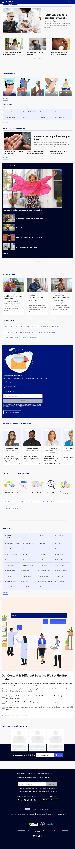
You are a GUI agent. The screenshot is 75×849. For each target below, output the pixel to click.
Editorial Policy (30, 814)
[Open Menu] (2, 2)
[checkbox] (22, 382)
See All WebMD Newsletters (12, 412)
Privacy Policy (36, 404)
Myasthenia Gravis (8, 429)
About (34, 809)
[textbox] (45, 755)
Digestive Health (67, 429)
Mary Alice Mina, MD (52, 448)
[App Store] (45, 800)
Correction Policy (52, 814)
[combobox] (45, 755)
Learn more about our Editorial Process (15, 715)
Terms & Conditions (26, 404)
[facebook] (18, 800)
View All (5, 99)
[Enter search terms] (22, 396)
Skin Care (46, 429)
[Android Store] (54, 800)
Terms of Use (61, 814)
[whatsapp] (35, 800)
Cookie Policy (21, 814)
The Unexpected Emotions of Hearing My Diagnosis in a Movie (11, 459)
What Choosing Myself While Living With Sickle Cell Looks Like (31, 459)
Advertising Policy (41, 814)
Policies (27, 809)
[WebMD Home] (9, 2)
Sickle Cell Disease (28, 429)
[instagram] (25, 800)
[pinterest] (31, 800)
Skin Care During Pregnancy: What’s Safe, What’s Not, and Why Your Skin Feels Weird (51, 459)
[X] (21, 800)
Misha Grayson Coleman (11, 448)
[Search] (72, 2)
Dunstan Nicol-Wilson (32, 448)
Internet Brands (21, 830)
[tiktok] (28, 800)
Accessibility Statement (36, 817)
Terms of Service (28, 406)
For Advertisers (44, 809)
